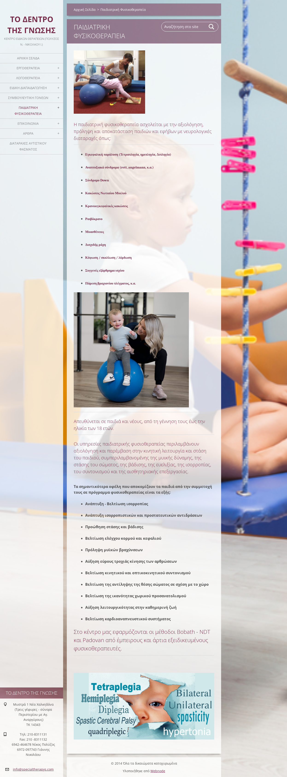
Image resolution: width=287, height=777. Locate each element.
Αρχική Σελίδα (28, 58)
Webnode (157, 771)
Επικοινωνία (28, 123)
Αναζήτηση (212, 26)
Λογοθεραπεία (28, 78)
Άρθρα (28, 133)
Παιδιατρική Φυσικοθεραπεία (28, 110)
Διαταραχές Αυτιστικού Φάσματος (28, 146)
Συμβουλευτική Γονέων (28, 98)
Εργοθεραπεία (28, 68)
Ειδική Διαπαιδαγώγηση (28, 88)
